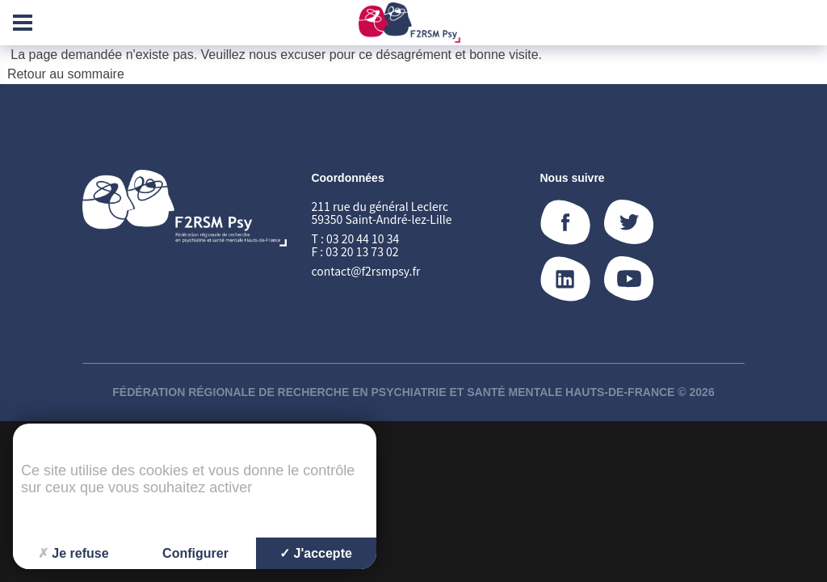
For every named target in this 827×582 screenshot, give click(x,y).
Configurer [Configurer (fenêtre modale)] (195, 553)
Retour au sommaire (65, 74)
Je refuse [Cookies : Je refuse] (73, 553)
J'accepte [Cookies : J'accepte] (315, 553)
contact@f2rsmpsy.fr (365, 271)
